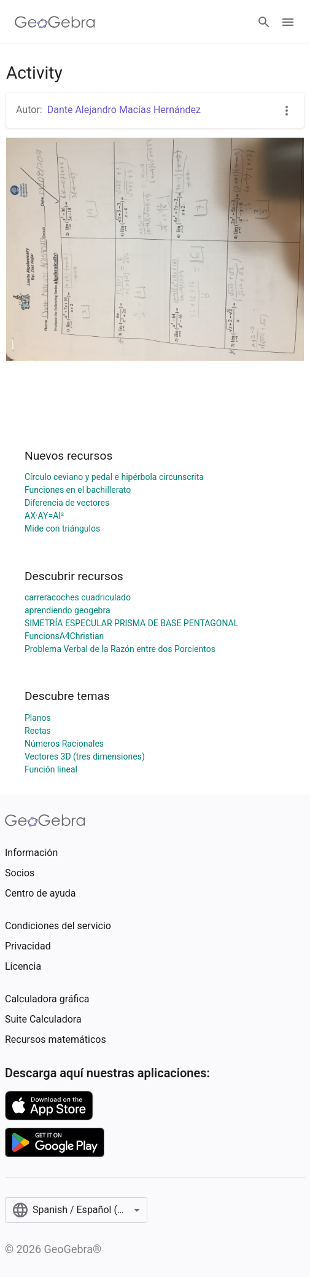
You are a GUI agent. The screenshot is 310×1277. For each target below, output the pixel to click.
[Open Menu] (288, 22)
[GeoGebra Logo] (55, 22)
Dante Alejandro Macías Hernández (124, 110)
